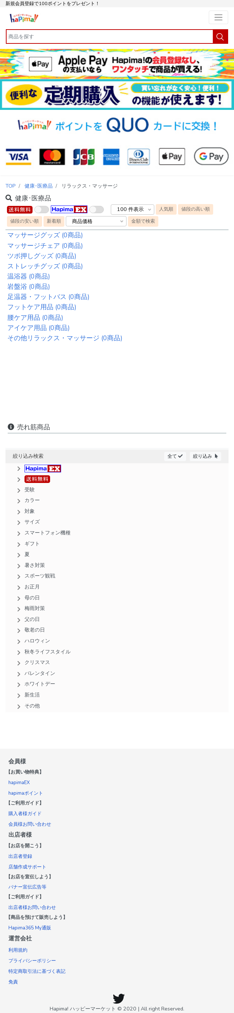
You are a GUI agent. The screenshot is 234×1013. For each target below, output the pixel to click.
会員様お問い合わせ (29, 824)
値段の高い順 (195, 209)
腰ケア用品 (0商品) (35, 317)
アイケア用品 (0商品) (38, 327)
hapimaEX (19, 782)
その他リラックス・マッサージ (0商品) (64, 338)
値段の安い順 (24, 221)
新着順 (54, 221)
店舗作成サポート (27, 867)
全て (175, 456)
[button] (117, 468)
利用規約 (17, 950)
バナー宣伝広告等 (27, 887)
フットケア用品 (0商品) (41, 307)
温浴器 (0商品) (28, 276)
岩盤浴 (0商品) (28, 286)
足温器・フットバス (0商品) (48, 296)
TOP (10, 185)
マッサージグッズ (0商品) (45, 235)
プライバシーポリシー (32, 961)
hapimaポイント (25, 793)
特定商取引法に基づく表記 (36, 971)
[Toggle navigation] (218, 17)
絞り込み (205, 456)
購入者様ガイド (25, 813)
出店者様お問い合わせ (32, 907)
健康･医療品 (38, 185)
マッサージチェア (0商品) (45, 245)
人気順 (166, 209)
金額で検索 (143, 221)
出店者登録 (20, 856)
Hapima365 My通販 (29, 928)
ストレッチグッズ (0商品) (45, 266)
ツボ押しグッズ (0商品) (41, 256)
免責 (13, 982)
